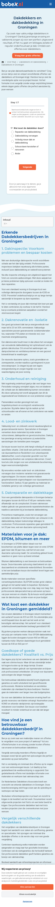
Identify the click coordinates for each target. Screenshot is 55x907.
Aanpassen (27, 901)
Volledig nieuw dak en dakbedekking (25, 141)
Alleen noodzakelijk (27, 894)
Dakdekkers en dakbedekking (32, 62)
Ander (17, 153)
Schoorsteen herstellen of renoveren (27, 148)
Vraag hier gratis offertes (27, 55)
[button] (50, 4)
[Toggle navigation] (50, 4)
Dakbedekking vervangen (26, 136)
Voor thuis (11, 62)
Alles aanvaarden (27, 887)
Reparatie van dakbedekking (28, 132)
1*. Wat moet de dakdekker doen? (27, 128)
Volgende (27, 167)
